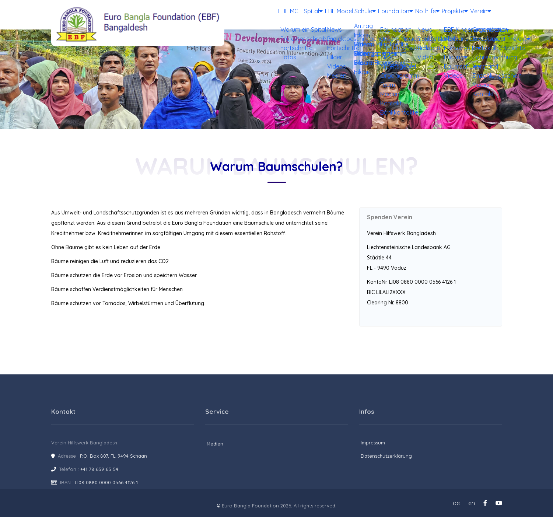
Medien (215, 444)
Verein (477, 15)
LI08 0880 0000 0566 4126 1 (106, 482)
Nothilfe (409, 15)
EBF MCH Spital (266, 15)
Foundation (370, 15)
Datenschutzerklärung (386, 456)
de (456, 503)
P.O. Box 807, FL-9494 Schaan (113, 456)
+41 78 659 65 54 (99, 469)
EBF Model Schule (320, 15)
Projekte (444, 15)
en (471, 503)
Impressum (373, 443)
